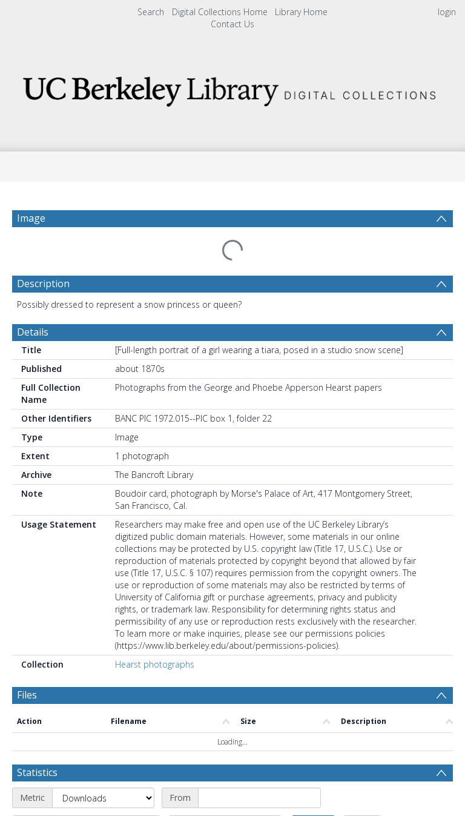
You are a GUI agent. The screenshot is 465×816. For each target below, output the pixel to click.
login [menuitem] (447, 12)
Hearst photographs (154, 635)
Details (32, 303)
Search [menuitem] (150, 12)
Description (43, 254)
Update (313, 752)
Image (31, 218)
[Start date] (259, 725)
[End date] (99, 753)
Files (27, 665)
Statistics (37, 699)
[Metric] (103, 725)
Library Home (301, 12)
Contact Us (232, 24)
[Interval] (247, 753)
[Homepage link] (232, 88)
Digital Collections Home (220, 12)
